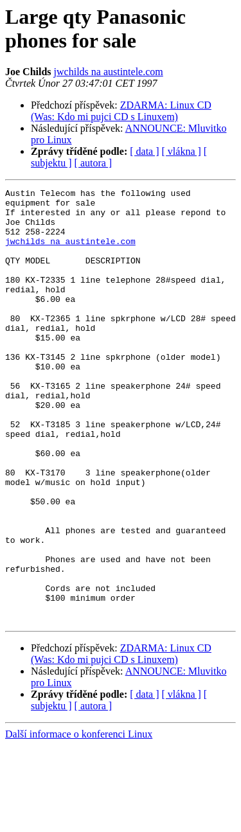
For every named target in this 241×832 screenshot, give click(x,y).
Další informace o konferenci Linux (78, 820)
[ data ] (144, 151)
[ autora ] (93, 162)
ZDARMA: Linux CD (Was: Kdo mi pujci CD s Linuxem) (121, 111)
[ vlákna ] (181, 151)
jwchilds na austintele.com (108, 71)
